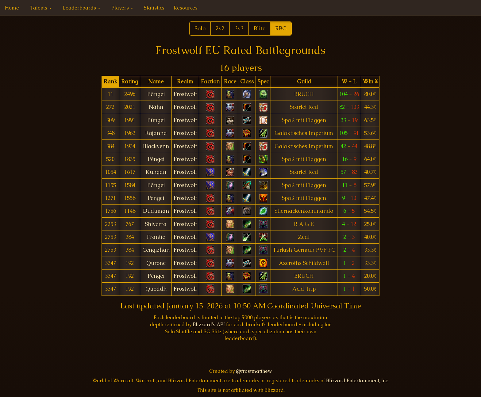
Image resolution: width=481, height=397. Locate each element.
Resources (186, 8)
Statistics (154, 8)
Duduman (156, 211)
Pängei (156, 94)
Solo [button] (200, 28)
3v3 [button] (239, 28)
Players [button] (122, 8)
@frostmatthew (254, 371)
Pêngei (156, 159)
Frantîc (156, 237)
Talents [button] (41, 8)
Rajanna (156, 133)
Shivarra (156, 224)
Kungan (156, 172)
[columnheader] (110, 82)
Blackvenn (156, 146)
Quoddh (156, 288)
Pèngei (156, 276)
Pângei (156, 185)
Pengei (156, 198)
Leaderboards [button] (81, 8)
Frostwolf (185, 94)
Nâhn (156, 107)
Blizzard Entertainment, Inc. (357, 380)
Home (12, 8)
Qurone (156, 263)
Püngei (156, 120)
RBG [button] (281, 28)
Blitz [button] (259, 28)
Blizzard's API (209, 324)
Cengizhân (156, 249)
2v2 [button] (220, 28)
